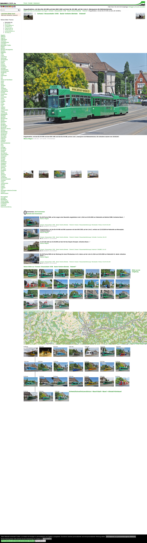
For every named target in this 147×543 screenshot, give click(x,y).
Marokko (3, 117)
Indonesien (4, 75)
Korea (2, 98)
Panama (3, 141)
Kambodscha (4, 91)
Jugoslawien (4, 90)
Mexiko (3, 120)
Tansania (3, 174)
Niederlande (4, 133)
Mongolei (3, 124)
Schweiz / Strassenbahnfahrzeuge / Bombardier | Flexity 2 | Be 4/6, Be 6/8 (92, 224)
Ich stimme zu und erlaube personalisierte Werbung (17, 541)
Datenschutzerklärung (6, 206)
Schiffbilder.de (8, 26)
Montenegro (4, 126)
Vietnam (3, 192)
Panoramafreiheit (5, 143)
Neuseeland (4, 131)
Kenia (2, 95)
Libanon (3, 108)
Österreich (3, 137)
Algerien (3, 38)
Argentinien (4, 39)
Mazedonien (4, 118)
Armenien (3, 41)
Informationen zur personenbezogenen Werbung (121, 536)
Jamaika (3, 85)
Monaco (3, 123)
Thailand (3, 176)
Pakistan (3, 138)
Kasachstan (4, 94)
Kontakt (30, 3)
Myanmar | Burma (5, 128)
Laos (2, 105)
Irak (2, 77)
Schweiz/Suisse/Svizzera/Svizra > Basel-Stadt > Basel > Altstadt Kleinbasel (44, 311)
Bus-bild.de (7, 24)
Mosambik (3, 127)
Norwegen (3, 136)
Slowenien (3, 166)
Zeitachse (3, 205)
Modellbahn (4, 199)
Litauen (3, 111)
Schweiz (51, 11)
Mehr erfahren (47, 539)
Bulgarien (3, 52)
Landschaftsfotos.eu (10, 31)
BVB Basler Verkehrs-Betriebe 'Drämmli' (75, 11)
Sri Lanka (3, 169)
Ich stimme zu (40, 541)
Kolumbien (4, 97)
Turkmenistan (4, 183)
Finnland (3, 65)
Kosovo (3, 100)
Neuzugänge (4, 197)
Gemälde (3, 198)
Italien (2, 84)
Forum (25, 3)
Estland (3, 64)
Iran (2, 78)
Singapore (3, 163)
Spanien (3, 167)
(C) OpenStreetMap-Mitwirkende (137, 343)
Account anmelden (140, 7)
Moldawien (4, 121)
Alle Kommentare (40, 211)
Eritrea (2, 62)
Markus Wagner (28, 138)
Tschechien (4, 177)
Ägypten (3, 35)
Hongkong (3, 72)
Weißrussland (4, 193)
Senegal (3, 159)
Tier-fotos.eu (8, 32)
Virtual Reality (4, 201)
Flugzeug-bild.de (9, 28)
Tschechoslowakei (6, 179)
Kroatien (3, 101)
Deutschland (4, 59)
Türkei (2, 182)
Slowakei (3, 164)
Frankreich (4, 67)
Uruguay (3, 187)
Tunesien (3, 180)
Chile (2, 54)
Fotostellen (4, 204)
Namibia (3, 130)
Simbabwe (3, 161)
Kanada (3, 92)
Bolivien (3, 48)
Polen (2, 146)
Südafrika (3, 170)
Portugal (3, 147)
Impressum (36, 3)
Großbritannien (5, 71)
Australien (3, 44)
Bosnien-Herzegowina (7, 49)
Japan (2, 87)
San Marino (4, 153)
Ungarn (3, 186)
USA (2, 189)
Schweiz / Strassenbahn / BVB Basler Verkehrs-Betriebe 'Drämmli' (61, 13)
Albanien (3, 36)
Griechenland (4, 69)
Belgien (3, 46)
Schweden (3, 156)
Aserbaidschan (5, 42)
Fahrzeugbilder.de (9, 25)
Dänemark (3, 58)
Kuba (2, 103)
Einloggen (131, 7)
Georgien (3, 68)
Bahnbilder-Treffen (6, 45)
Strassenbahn (58, 11)
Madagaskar (4, 114)
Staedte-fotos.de (9, 29)
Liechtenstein (4, 110)
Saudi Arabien (4, 154)
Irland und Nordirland (6, 80)
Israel (2, 82)
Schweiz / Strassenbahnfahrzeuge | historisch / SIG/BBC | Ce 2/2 (90, 249)
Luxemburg (4, 113)
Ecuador (3, 61)
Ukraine (3, 184)
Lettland (3, 107)
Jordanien (3, 88)
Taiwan (3, 173)
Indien (2, 74)
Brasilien (3, 51)
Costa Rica (4, 57)
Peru (2, 144)
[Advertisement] (55, 34)
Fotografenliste (5, 202)
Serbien (3, 160)
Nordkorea (3, 134)
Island (2, 81)
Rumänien (3, 149)
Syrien (2, 172)
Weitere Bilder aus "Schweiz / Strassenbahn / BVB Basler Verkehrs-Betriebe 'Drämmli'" (50, 266)
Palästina (3, 140)
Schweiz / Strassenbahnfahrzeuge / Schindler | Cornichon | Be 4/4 (90, 237)
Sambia (3, 151)
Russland (3, 150)
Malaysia (3, 115)
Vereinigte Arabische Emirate (9, 190)
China (2, 55)
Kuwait (2, 104)
